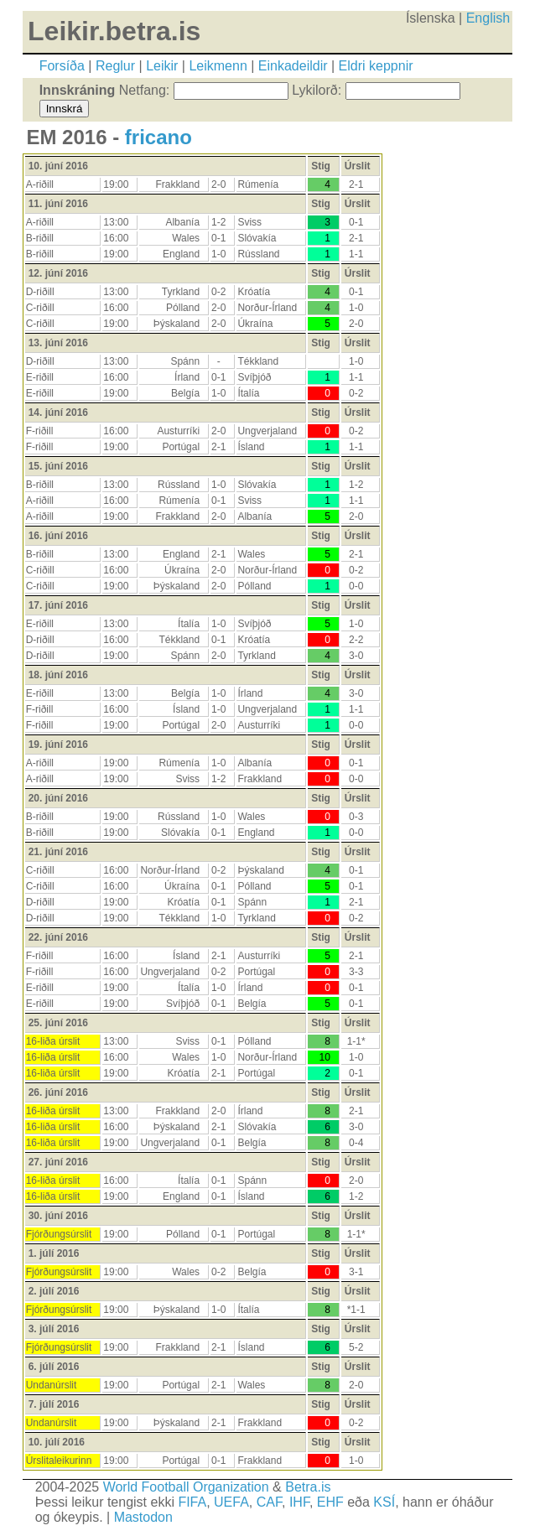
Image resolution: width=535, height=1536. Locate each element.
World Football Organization (186, 1487)
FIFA (192, 1502)
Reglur (115, 66)
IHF (299, 1502)
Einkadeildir (293, 66)
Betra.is (307, 1487)
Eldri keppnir (376, 66)
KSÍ (384, 1502)
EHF (330, 1502)
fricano (158, 137)
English (488, 18)
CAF (269, 1502)
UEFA (231, 1502)
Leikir (162, 66)
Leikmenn (218, 66)
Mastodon (143, 1517)
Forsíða (62, 66)
